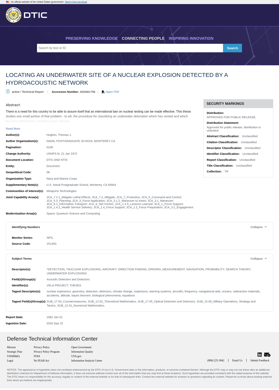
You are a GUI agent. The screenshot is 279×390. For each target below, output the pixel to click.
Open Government (81, 347)
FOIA (37, 356)
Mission (11, 347)
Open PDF (110, 91)
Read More (13, 128)
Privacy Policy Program (47, 351)
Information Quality (82, 351)
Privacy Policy (42, 347)
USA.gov (76, 356)
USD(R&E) (13, 356)
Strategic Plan (14, 351)
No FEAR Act (41, 360)
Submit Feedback (259, 360)
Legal (10, 360)
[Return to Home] (28, 14)
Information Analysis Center (86, 360)
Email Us (237, 360)
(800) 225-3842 (215, 360)
